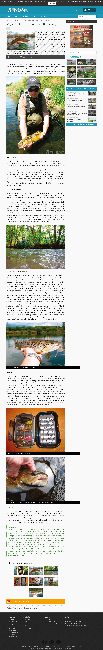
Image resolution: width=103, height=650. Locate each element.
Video (27, 622)
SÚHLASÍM (52, 3)
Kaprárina (14, 624)
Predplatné (14, 622)
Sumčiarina (14, 630)
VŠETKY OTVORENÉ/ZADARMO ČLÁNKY (81, 124)
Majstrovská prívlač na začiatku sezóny (38, 20)
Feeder (13, 626)
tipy (8, 28)
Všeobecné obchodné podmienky (77, 625)
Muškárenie (14, 632)
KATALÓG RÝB (45, 16)
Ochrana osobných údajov (74, 623)
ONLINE (13, 619)
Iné (26, 630)
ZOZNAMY (48, 617)
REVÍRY (35, 16)
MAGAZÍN (16, 16)
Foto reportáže (29, 624)
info (64, 61)
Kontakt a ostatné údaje (73, 621)
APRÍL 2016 (23, 20)
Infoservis (14, 637)
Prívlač (13, 628)
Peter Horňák (14, 57)
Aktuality (27, 619)
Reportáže (28, 626)
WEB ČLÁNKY (26, 16)
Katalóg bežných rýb (53, 624)
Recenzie (28, 628)
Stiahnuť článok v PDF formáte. (21, 601)
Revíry (48, 619)
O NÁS (67, 617)
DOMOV (10, 20)
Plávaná (13, 634)
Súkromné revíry (52, 622)
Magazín (16, 20)
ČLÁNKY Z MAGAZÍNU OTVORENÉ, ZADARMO (80, 89)
